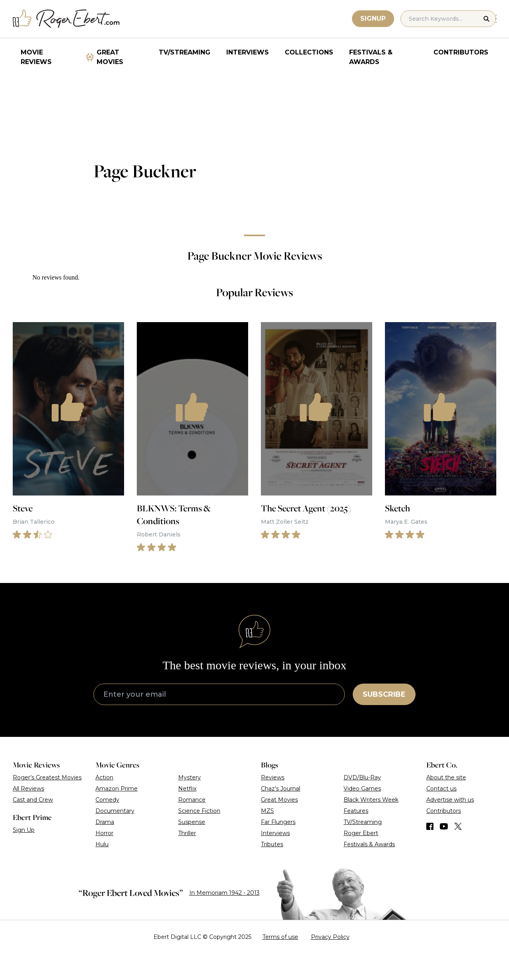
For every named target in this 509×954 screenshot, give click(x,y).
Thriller (187, 833)
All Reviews (28, 788)
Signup (373, 18)
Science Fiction (199, 810)
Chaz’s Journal (280, 788)
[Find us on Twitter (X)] (458, 826)
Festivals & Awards (370, 57)
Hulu (102, 844)
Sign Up (24, 830)
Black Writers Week (371, 799)
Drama (104, 822)
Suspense (191, 822)
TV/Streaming (184, 52)
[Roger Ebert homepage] (66, 19)
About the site (446, 777)
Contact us (441, 788)
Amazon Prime (116, 788)
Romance (192, 799)
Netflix (187, 788)
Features (356, 810)
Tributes (272, 844)
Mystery (189, 777)
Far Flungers (278, 822)
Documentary (114, 810)
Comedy (107, 799)
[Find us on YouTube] (444, 826)
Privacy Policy (330, 936)
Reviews (272, 777)
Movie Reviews (36, 57)
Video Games (362, 788)
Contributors (460, 52)
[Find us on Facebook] (429, 826)
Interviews (247, 52)
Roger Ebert (361, 833)
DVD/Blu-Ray (362, 777)
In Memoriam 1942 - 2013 (224, 892)
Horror (104, 833)
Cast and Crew (33, 799)
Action (104, 777)
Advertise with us (450, 799)
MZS (267, 810)
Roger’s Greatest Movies (47, 777)
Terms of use (280, 936)
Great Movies (110, 57)
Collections (309, 52)
